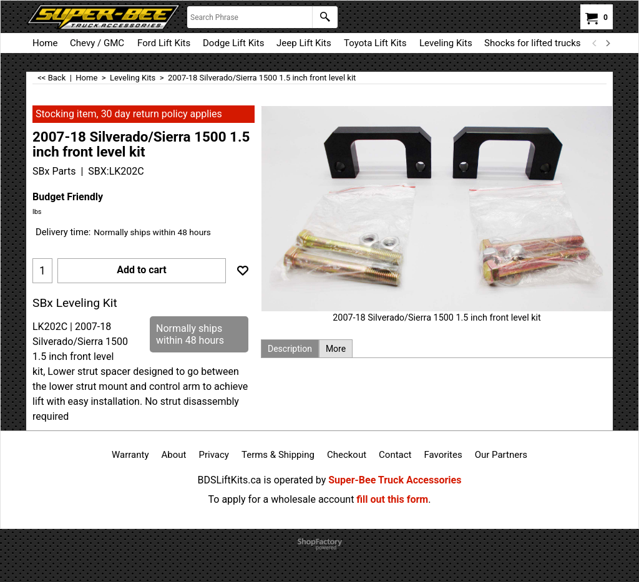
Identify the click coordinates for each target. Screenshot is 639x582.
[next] (607, 43)
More (336, 349)
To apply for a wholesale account (281, 499)
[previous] (594, 43)
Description (290, 349)
